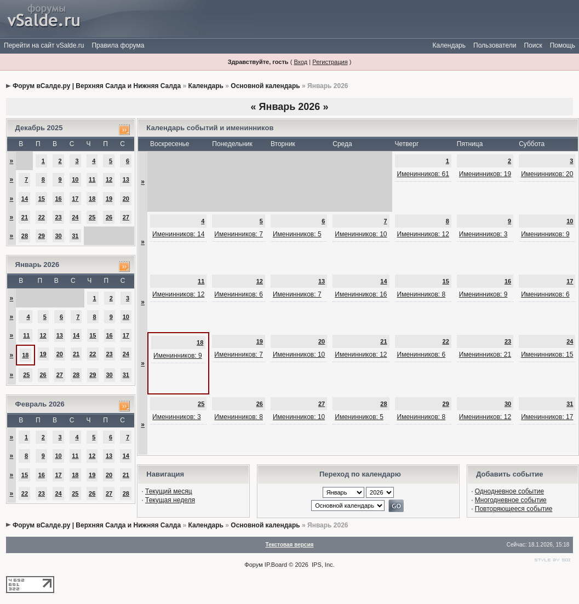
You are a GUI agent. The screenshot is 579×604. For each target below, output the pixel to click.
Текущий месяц (168, 491)
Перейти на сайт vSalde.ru (44, 45)
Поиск (533, 45)
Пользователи (494, 45)
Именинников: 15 (547, 354)
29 (41, 236)
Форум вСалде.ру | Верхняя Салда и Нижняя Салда (97, 86)
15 (41, 198)
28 (24, 236)
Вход (300, 62)
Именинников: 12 (423, 234)
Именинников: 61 (423, 174)
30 (58, 236)
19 (109, 198)
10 (75, 179)
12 (109, 179)
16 (58, 198)
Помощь (562, 45)
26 (109, 217)
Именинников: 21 (485, 354)
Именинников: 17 (547, 417)
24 (75, 217)
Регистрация (329, 62)
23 (58, 217)
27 (126, 217)
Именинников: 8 (421, 294)
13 (126, 179)
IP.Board (276, 564)
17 (75, 198)
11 (92, 179)
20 (126, 198)
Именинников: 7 (238, 234)
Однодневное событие (509, 491)
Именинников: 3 (483, 234)
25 (92, 217)
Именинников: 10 (361, 234)
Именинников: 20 (547, 174)
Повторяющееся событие (514, 509)
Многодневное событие (511, 500)
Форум (253, 564)
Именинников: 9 (545, 234)
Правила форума (117, 45)
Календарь (449, 45)
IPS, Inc (322, 564)
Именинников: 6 (238, 294)
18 (92, 198)
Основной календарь (265, 86)
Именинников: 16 (361, 294)
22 (41, 217)
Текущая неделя (170, 500)
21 (24, 217)
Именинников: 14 (178, 234)
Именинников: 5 (297, 234)
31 (75, 236)
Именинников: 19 (485, 174)
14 (24, 198)
